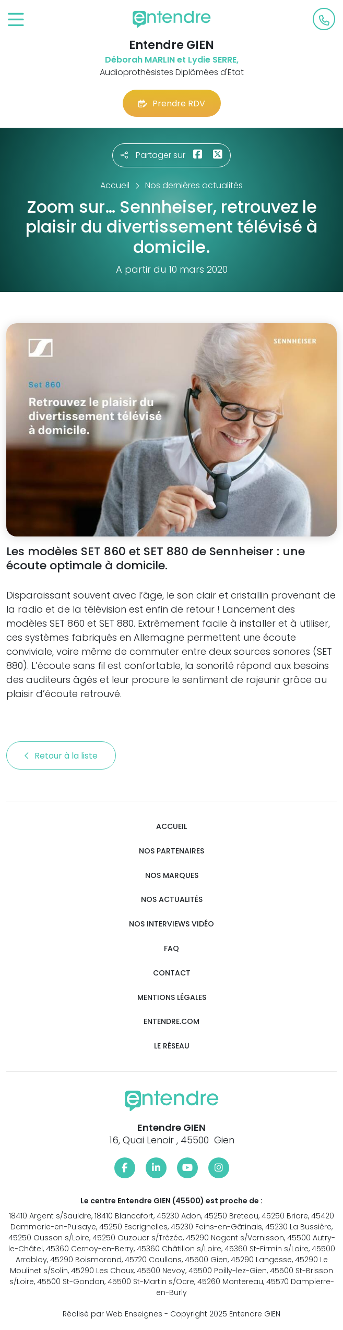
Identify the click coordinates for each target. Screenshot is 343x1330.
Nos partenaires (171, 851)
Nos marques (171, 875)
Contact (172, 973)
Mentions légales (171, 997)
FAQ (171, 948)
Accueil (171, 826)
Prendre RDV (171, 103)
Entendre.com (171, 1021)
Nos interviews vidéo (171, 924)
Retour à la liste (61, 756)
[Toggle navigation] (16, 20)
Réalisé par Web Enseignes (112, 1314)
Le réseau (172, 1046)
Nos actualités (172, 899)
